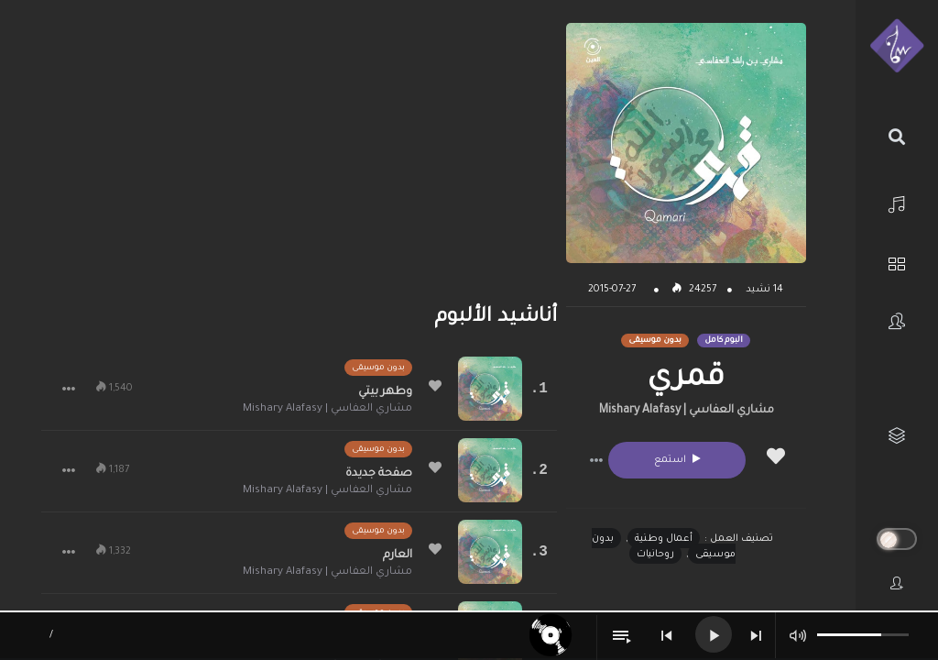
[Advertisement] (299, 151)
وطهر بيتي (385, 392)
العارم (397, 555)
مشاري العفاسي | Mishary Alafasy (686, 410)
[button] (596, 460)
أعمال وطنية (664, 539)
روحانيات (655, 554)
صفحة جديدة (378, 474)
